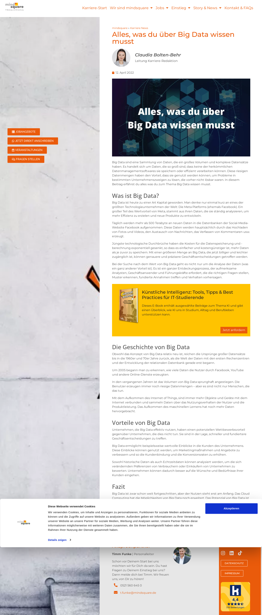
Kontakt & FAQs (238, 8)
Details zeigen (57, 607)
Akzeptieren (231, 576)
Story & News (207, 8)
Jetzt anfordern (234, 330)
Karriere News (139, 28)
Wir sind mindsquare (131, 8)
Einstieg (180, 8)
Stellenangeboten (159, 518)
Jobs (162, 8)
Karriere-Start (94, 8)
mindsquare (119, 28)
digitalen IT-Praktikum (228, 518)
